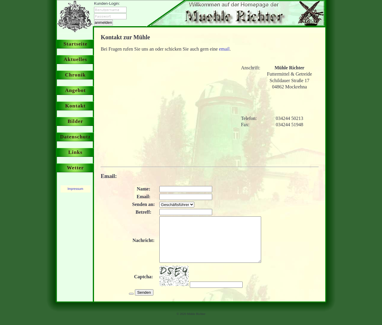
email (224, 48)
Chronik (75, 75)
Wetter (75, 168)
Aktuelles (75, 59)
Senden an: (142, 204)
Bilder (75, 121)
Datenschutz (75, 137)
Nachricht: (142, 244)
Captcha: (142, 285)
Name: (142, 188)
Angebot (75, 90)
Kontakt (75, 106)
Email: (142, 196)
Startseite (75, 44)
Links (75, 152)
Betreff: (142, 212)
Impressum (75, 188)
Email (108, 176)
